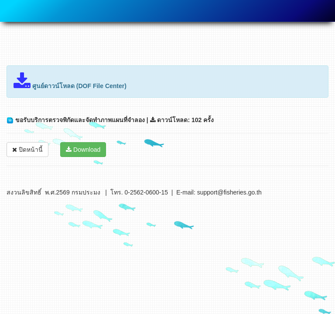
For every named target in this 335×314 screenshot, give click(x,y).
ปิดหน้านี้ (27, 149)
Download (83, 149)
